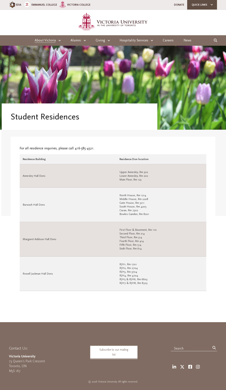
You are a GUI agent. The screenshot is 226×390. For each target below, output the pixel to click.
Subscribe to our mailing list (113, 352)
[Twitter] (182, 367)
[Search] (214, 348)
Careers (168, 40)
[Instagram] (197, 367)
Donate (179, 4)
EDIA (15, 5)
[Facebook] (190, 367)
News (187, 40)
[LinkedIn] (174, 367)
